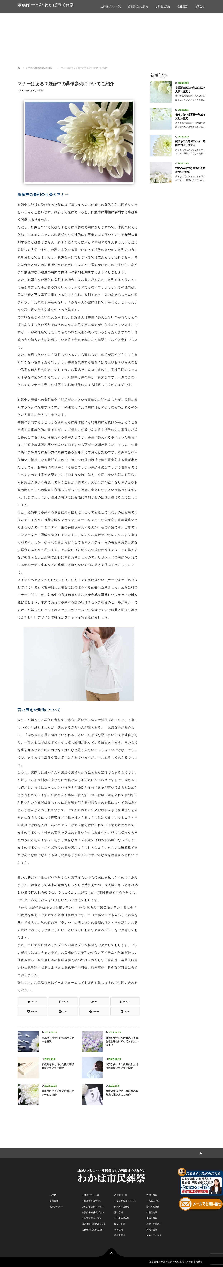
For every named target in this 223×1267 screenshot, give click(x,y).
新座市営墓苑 (152, 1207)
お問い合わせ (56, 1207)
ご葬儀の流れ (162, 6)
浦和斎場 (118, 1212)
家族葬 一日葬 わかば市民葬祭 (46, 5)
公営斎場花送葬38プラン (94, 1224)
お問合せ (200, 6)
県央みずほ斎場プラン (92, 1207)
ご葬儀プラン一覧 (111, 6)
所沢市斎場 (151, 1229)
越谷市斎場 (119, 1235)
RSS (200, 1152)
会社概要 (182, 6)
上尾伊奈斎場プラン (91, 1201)
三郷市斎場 (151, 1195)
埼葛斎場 (118, 1229)
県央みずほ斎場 (121, 1207)
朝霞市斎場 (151, 1212)
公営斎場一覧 (120, 1195)
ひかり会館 (119, 1224)
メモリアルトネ (153, 1235)
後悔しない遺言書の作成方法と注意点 (190, 116)
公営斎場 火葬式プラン (93, 1212)
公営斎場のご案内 (138, 6)
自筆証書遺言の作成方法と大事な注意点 (190, 89)
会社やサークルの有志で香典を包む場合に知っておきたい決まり (122, 1041)
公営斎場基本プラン (91, 1218)
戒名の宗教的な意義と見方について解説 (190, 170)
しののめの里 (152, 1201)
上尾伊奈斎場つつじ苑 (125, 1201)
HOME (53, 1195)
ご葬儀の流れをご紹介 (92, 1229)
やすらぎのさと (153, 1224)
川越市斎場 (151, 1218)
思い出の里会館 (121, 1218)
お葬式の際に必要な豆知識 (30, 90)
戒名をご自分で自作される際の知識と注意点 (190, 143)
